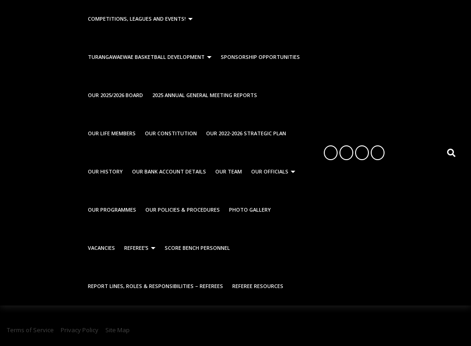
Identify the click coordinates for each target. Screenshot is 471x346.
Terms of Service (30, 330)
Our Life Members (112, 133)
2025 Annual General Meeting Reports (204, 95)
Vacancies (101, 247)
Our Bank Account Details (169, 171)
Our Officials (269, 171)
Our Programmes (112, 209)
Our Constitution (171, 133)
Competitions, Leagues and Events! (137, 18)
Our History (105, 171)
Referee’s (136, 247)
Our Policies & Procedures (182, 209)
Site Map (117, 330)
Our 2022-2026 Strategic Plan (246, 133)
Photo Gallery (250, 209)
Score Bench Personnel (197, 247)
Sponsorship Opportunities (260, 56)
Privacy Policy (79, 330)
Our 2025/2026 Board (115, 95)
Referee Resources (257, 286)
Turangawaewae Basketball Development (146, 56)
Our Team (228, 171)
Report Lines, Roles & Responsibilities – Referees (155, 286)
